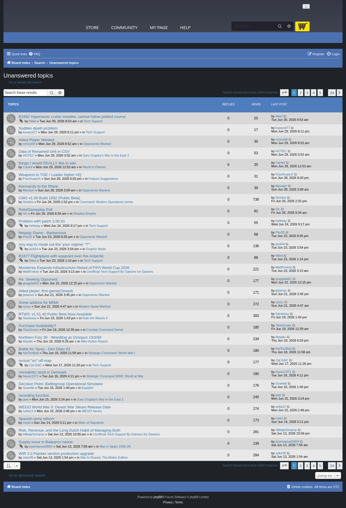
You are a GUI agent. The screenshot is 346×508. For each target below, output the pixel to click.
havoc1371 (31, 376)
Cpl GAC (35, 365)
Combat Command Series (104, 329)
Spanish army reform (36, 419)
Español (87, 387)
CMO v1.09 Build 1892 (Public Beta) (49, 198)
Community (124, 27)
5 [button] (320, 92)
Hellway (34, 225)
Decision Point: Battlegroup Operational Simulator (61, 384)
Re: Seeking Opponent (38, 279)
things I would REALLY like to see (47, 163)
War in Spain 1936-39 (115, 446)
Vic (25, 213)
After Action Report (94, 341)
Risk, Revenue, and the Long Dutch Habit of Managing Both (69, 430)
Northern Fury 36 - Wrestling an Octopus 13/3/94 (60, 337)
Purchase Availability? (37, 326)
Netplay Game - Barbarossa (42, 233)
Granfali (28, 387)
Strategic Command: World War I (111, 353)
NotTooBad (31, 353)
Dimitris (28, 202)
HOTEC (28, 155)
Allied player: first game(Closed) (46, 291)
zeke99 (28, 457)
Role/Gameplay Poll (36, 209)
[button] (284, 92)
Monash (28, 190)
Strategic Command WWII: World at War (114, 376)
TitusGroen (31, 329)
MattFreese (31, 271)
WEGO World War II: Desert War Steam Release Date (65, 407)
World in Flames (94, 167)
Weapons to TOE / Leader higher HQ (50, 175)
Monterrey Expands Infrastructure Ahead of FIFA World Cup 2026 (74, 267)
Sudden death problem (38, 128)
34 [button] (332, 92)
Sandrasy (29, 318)
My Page (159, 27)
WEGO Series (92, 411)
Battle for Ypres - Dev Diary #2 (44, 349)
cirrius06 (29, 144)
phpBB (158, 497)
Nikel (32, 121)
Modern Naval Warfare (95, 306)
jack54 (33, 249)
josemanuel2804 (41, 446)
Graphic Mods (96, 249)
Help (185, 27)
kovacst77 (30, 132)
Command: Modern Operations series (106, 202)
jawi (25, 399)
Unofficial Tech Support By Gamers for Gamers (120, 271)
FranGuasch (32, 178)
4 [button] (314, 92)
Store (92, 27)
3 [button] (307, 92)
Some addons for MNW (38, 302)
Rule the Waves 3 (95, 318)
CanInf (27, 167)
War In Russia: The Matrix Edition (104, 457)
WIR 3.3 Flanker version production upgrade (56, 453)
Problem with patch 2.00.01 (42, 221)
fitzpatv (28, 341)
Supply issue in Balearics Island (45, 442)
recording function (34, 395)
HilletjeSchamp (33, 434)
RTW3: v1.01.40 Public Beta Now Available (55, 314)
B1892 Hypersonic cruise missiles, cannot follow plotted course (72, 116)
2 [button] (300, 92)
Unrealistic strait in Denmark (43, 372)
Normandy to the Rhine (38, 186)
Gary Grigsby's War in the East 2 (106, 155)
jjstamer (28, 295)
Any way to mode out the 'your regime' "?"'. (55, 244)
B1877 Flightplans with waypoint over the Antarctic (61, 256)
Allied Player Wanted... (38, 140)
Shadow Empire (84, 213)
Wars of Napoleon (91, 422)
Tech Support (93, 121)
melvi (27, 422)
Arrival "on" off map (35, 360)
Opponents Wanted (97, 144)
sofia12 (28, 411)
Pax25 (27, 236)
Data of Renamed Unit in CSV (44, 151)
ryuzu (27, 306)
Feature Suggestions (103, 178)
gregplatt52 (31, 283)
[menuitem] (34, 54)
